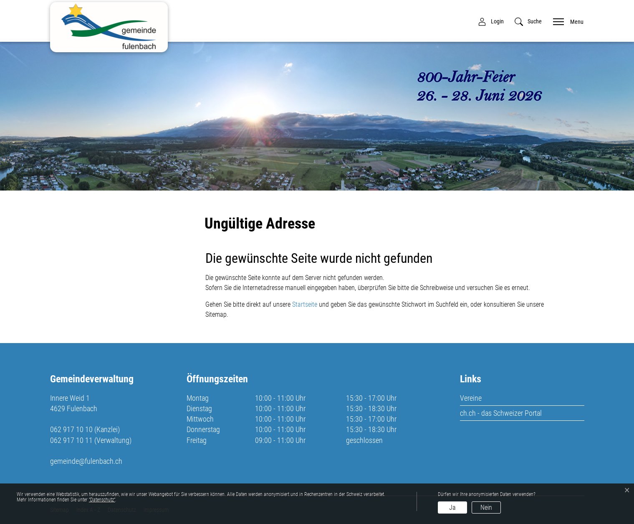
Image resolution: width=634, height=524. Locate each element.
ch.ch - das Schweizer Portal (501, 413)
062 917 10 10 (71, 429)
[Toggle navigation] (565, 21)
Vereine (471, 398)
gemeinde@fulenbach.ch (86, 461)
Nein (486, 507)
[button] (528, 21)
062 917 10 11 (71, 440)
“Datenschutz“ (102, 500)
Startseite (304, 304)
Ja (452, 507)
